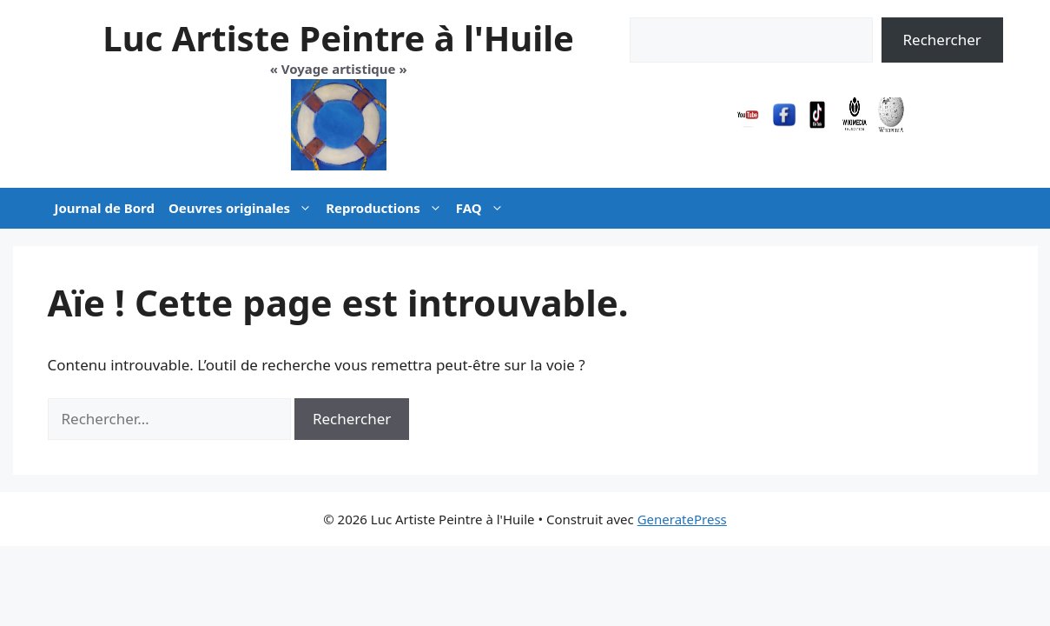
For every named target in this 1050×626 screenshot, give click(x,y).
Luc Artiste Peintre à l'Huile (338, 38)
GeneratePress (682, 519)
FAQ (483, 208)
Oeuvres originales (243, 208)
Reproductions (387, 208)
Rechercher (941, 40)
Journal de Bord (105, 207)
